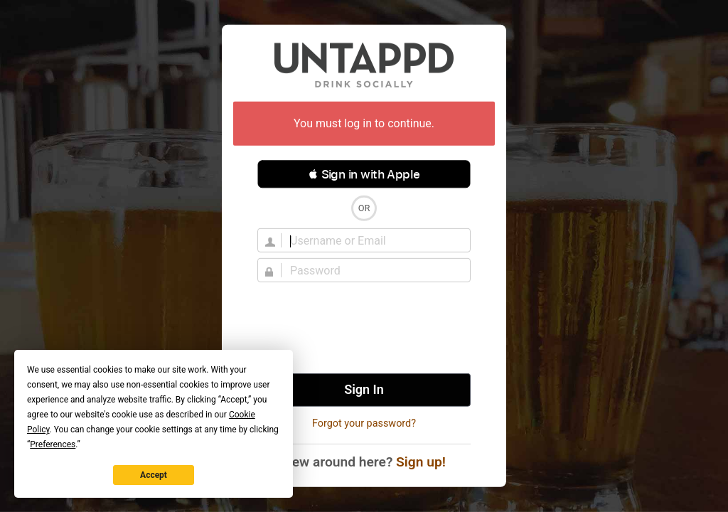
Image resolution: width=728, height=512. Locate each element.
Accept (153, 475)
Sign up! (421, 462)
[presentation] (364, 328)
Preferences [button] (52, 444)
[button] (364, 174)
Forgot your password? (364, 423)
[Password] (372, 270)
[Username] (372, 240)
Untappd (364, 64)
